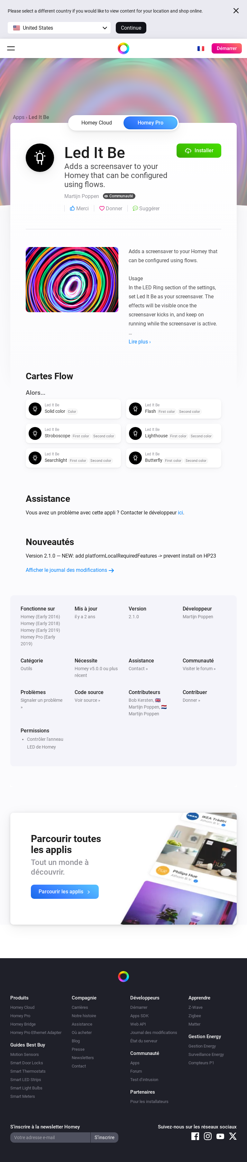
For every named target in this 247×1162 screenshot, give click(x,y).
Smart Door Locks (26, 1062)
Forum (136, 1071)
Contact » (138, 668)
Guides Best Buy (27, 1045)
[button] (59, 28)
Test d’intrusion (144, 1079)
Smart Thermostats (28, 1071)
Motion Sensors (24, 1054)
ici (180, 513)
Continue (131, 28)
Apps (18, 117)
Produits (19, 998)
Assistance (82, 1024)
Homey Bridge (23, 1024)
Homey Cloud (22, 1007)
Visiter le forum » (199, 668)
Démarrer (138, 1007)
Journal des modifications (153, 1032)
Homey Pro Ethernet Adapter (35, 1032)
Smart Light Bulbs (26, 1088)
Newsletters (83, 1057)
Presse (78, 1049)
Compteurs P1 (201, 1062)
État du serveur (143, 1040)
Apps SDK (139, 1015)
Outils (26, 668)
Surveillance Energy (206, 1054)
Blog (76, 1040)
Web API (138, 1024)
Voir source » (87, 700)
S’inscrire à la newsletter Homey (45, 1127)
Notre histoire (84, 1015)
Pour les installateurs (149, 1101)
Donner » (191, 700)
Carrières (80, 1007)
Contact (79, 1066)
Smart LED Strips (25, 1079)
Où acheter (82, 1032)
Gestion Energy (202, 1046)
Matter (194, 1024)
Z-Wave (195, 1007)
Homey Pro (150, 123)
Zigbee (194, 1015)
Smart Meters (22, 1096)
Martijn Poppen (198, 616)
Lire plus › (140, 342)
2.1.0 (134, 616)
